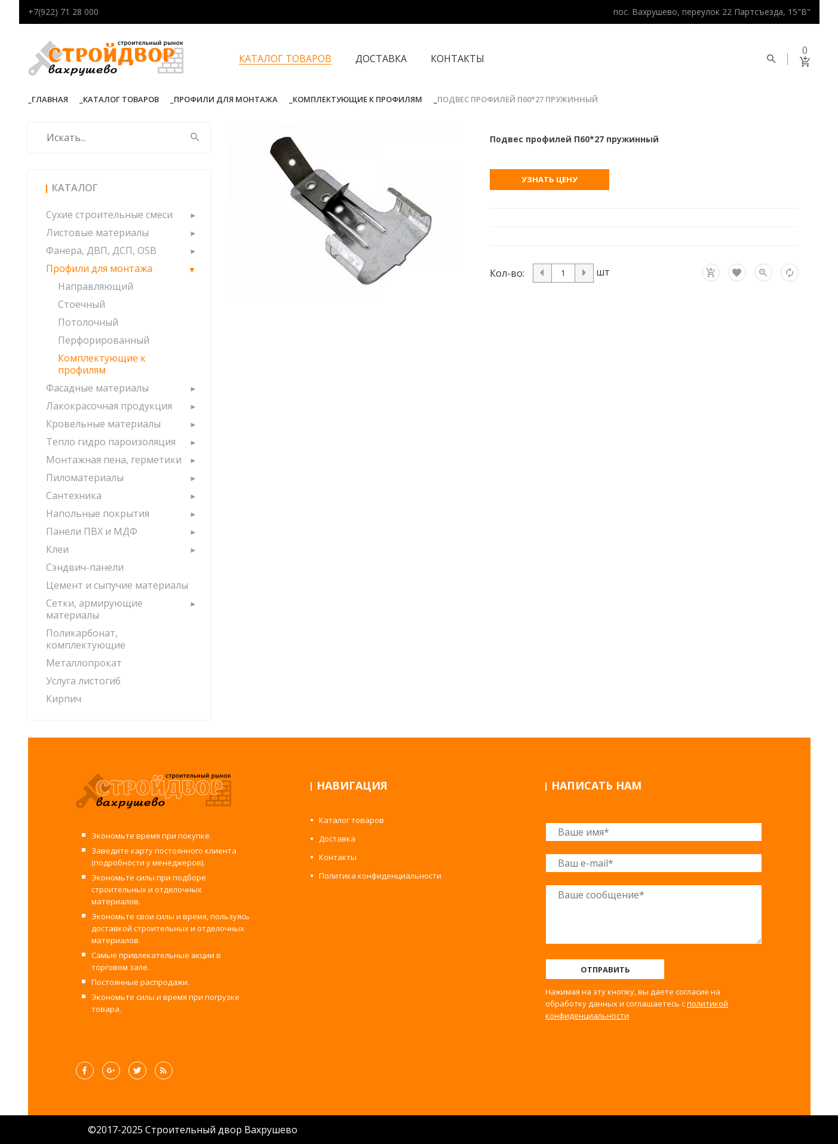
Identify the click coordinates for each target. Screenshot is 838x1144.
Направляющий (95, 286)
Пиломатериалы (85, 477)
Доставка (381, 59)
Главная (50, 99)
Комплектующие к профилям (357, 99)
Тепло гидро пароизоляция (111, 441)
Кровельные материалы (103, 423)
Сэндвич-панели (85, 567)
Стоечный (81, 304)
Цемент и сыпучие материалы (117, 585)
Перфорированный (103, 340)
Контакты (457, 59)
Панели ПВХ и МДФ (91, 531)
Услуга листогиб (83, 680)
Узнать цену (549, 179)
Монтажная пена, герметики (114, 459)
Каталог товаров (285, 59)
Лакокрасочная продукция (109, 405)
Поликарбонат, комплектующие (85, 638)
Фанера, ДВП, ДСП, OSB (101, 250)
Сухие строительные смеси (109, 214)
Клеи (57, 549)
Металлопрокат (84, 662)
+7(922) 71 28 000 (63, 11)
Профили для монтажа (226, 99)
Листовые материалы (97, 232)
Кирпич (63, 698)
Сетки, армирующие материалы (94, 609)
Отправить (605, 969)
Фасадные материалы (97, 387)
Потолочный (88, 322)
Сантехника (74, 495)
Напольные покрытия (97, 513)
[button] (192, 215)
